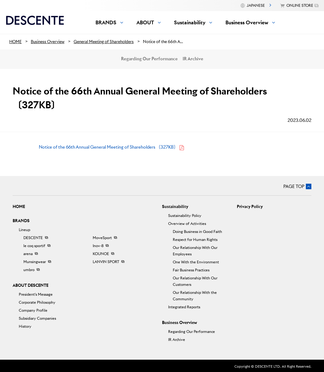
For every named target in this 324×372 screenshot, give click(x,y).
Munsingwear (34, 261)
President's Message (36, 294)
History (25, 326)
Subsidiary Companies (37, 318)
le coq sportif (34, 245)
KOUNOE (101, 253)
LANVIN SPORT (106, 261)
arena (28, 253)
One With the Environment (196, 262)
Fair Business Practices (191, 270)
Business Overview (179, 322)
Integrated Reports (184, 307)
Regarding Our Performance (149, 59)
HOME (19, 206)
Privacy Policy (250, 206)
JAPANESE (256, 5)
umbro (28, 269)
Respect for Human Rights (195, 239)
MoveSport (102, 237)
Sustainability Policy (184, 215)
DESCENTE (33, 237)
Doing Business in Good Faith (197, 231)
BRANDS (21, 220)
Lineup (24, 229)
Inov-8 (98, 245)
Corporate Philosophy (37, 302)
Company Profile (33, 310)
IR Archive (193, 59)
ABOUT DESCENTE (30, 285)
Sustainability (175, 206)
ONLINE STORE (299, 5)
